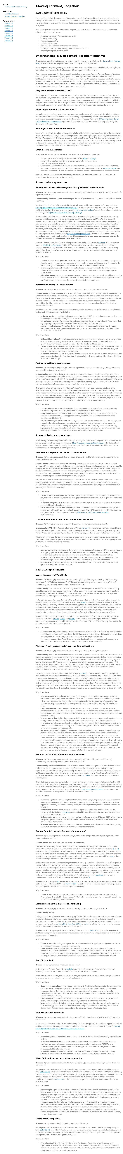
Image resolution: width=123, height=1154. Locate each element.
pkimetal (71, 924)
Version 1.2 (9, 28)
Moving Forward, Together (15, 16)
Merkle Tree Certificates (52, 245)
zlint (86, 924)
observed (99, 875)
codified (83, 673)
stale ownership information (92, 789)
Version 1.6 (9, 38)
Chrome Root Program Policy (16, 7)
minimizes (66, 812)
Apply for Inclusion (12, 14)
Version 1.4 (9, 33)
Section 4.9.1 (59, 1079)
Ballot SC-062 (45, 1130)
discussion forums (109, 168)
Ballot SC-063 (45, 1072)
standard (85, 528)
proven (83, 602)
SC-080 (56, 618)
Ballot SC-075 (95, 930)
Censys (93, 158)
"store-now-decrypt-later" (85, 210)
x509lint (78, 924)
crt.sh (85, 158)
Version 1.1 (9, 26)
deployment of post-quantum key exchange (65, 212)
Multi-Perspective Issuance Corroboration (88, 443)
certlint (58, 924)
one (111, 856)
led (58, 881)
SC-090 (62, 618)
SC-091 (72, 618)
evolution (101, 242)
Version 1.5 (9, 35)
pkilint (64, 924)
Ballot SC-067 (71, 884)
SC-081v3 (86, 775)
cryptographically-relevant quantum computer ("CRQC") (57, 207)
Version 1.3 (9, 31)
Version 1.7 (9, 40)
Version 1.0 (9, 23)
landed (69, 969)
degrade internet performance (78, 234)
